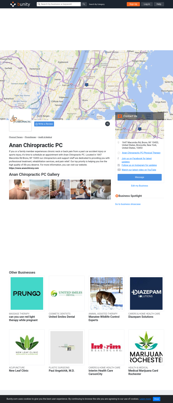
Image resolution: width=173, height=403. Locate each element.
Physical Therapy (16, 137)
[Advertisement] (86, 29)
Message (139, 177)
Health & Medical (45, 137)
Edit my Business (139, 185)
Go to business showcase (128, 204)
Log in (147, 4)
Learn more (145, 399)
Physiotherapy (30, 137)
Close (156, 399)
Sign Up (133, 4)
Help (159, 4)
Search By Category (97, 4)
